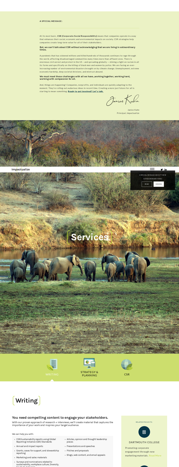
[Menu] (151, 3)
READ (147, 17)
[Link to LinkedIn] (166, 3)
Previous (17, 354)
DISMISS (159, 17)
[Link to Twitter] (162, 3)
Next (162, 354)
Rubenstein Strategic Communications (105, 380)
